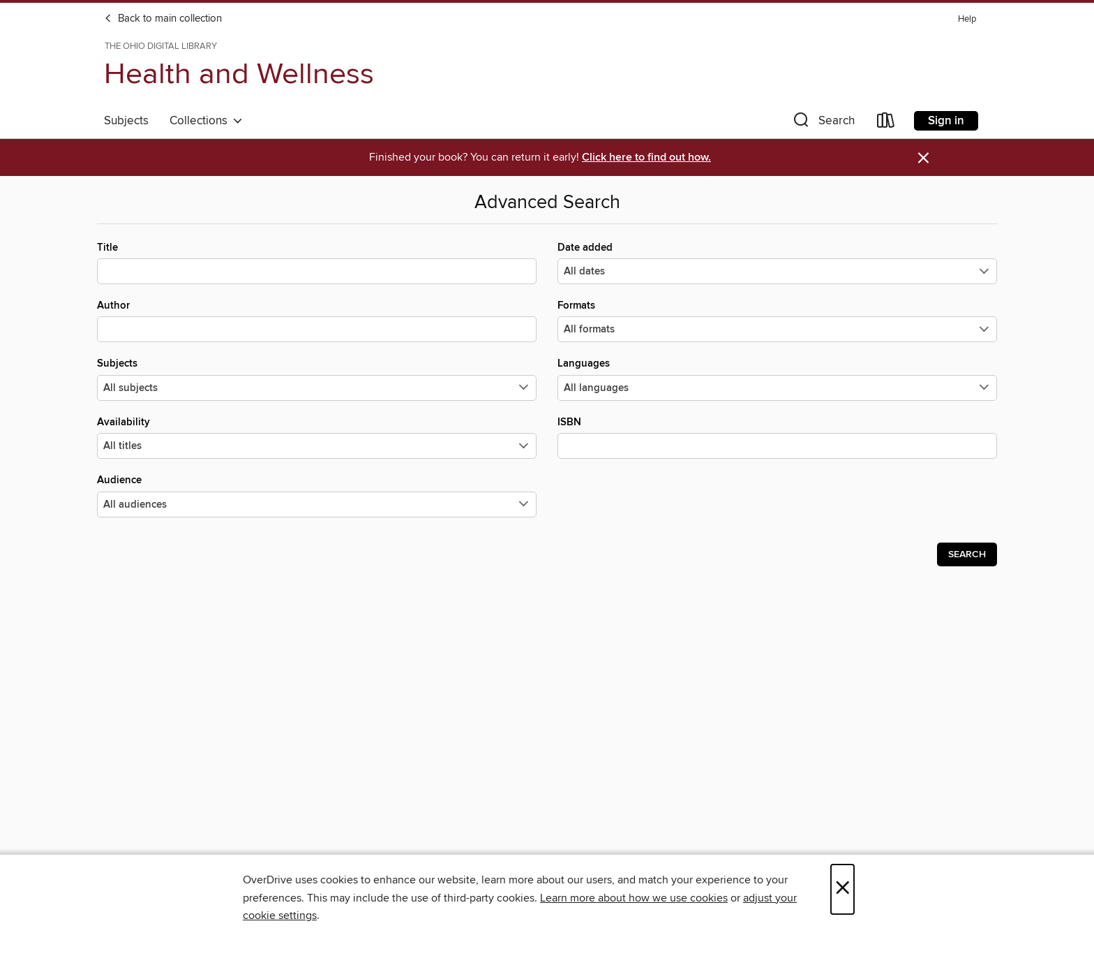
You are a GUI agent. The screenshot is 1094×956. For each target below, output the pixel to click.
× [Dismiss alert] (923, 158)
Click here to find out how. (646, 157)
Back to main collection (163, 19)
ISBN (777, 437)
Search (967, 554)
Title (317, 262)
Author (317, 320)
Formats (777, 320)
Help (967, 19)
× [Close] (842, 889)
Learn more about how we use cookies (634, 898)
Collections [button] (206, 120)
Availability (317, 437)
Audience (317, 495)
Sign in (946, 120)
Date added (777, 262)
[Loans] (886, 123)
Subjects (126, 120)
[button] (822, 123)
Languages (777, 378)
